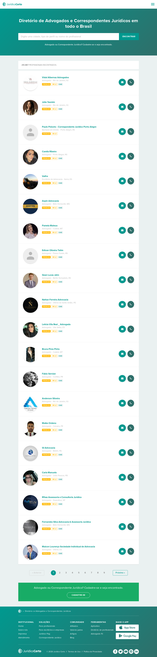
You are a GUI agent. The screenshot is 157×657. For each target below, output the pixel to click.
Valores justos (76, 630)
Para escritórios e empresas (51, 630)
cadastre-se (78, 595)
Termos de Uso (74, 651)
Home (21, 626)
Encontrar (128, 36)
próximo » (120, 572)
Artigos (73, 634)
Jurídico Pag (44, 634)
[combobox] (68, 36)
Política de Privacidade (93, 651)
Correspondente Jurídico (50, 637)
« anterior (36, 572)
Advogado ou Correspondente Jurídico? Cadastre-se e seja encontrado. (78, 44)
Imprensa (22, 634)
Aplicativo (95, 626)
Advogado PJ (97, 634)
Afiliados (74, 626)
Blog (72, 637)
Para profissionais (47, 626)
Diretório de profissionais (102, 630)
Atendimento (24, 637)
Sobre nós (23, 630)
